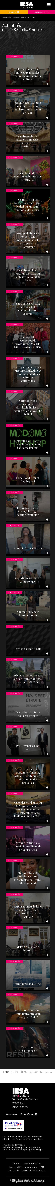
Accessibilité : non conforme (23, 1167)
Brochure (14, 12)
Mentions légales (31, 1163)
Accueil (4, 17)
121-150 (44, 1071)
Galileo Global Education (33, 1170)
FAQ (41, 1167)
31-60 (14, 1071)
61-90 (24, 1071)
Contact (17, 1163)
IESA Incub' (13, 1170)
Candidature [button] (39, 12)
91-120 (34, 1071)
